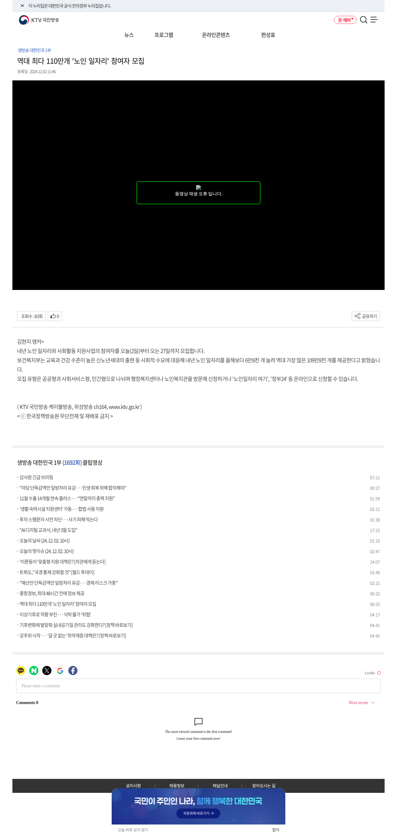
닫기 (275, 830)
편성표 (268, 34)
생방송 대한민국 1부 (34, 50)
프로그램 (163, 34)
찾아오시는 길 (263, 785)
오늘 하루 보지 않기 (133, 830)
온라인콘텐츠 (216, 34)
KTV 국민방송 (30, 17)
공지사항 (133, 785)
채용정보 (176, 785)
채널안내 (220, 785)
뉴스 (129, 34)
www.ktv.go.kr (124, 406)
